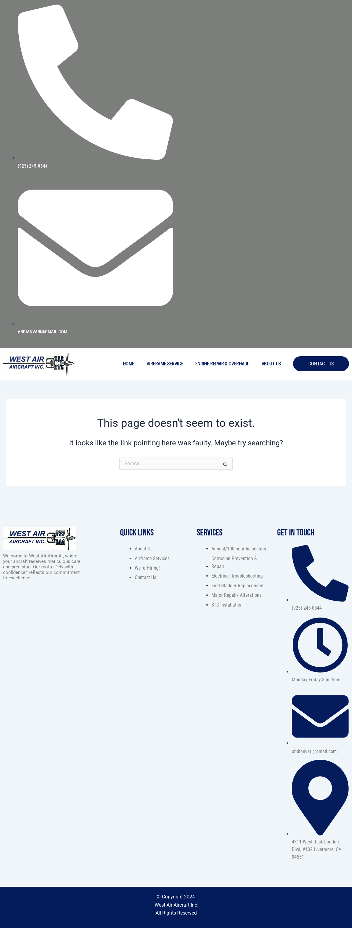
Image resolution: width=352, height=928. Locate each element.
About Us (271, 364)
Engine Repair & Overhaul (222, 364)
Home (128, 364)
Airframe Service (165, 364)
